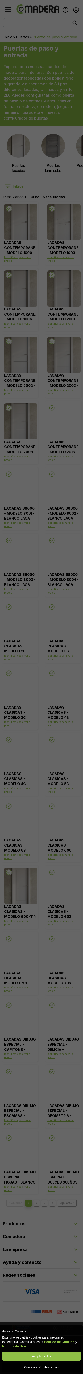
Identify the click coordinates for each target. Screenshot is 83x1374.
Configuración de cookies (41, 1367)
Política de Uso (14, 1346)
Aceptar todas (41, 1356)
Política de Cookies (59, 1342)
